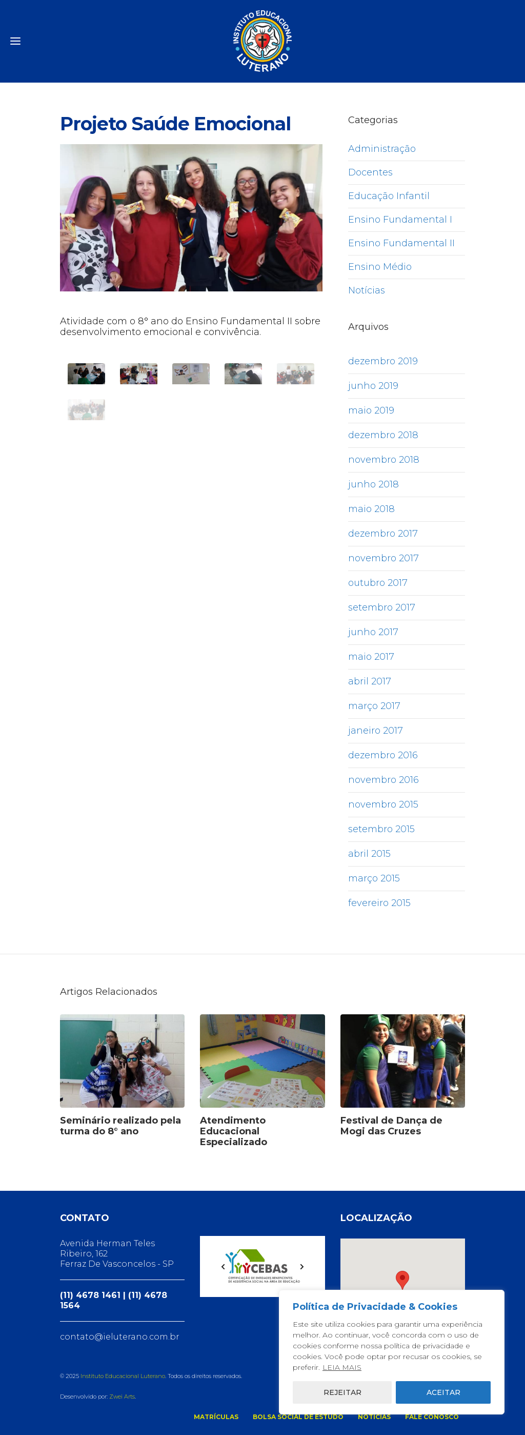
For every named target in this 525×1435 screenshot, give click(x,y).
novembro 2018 (383, 459)
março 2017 (374, 706)
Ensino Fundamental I (400, 219)
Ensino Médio (380, 266)
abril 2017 (369, 681)
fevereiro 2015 (379, 903)
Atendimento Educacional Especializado (233, 1131)
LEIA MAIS (341, 1367)
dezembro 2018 (383, 435)
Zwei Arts (122, 1396)
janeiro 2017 (375, 730)
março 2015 (374, 878)
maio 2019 (371, 410)
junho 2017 (373, 632)
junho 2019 (373, 385)
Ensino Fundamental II (401, 243)
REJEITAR (342, 1392)
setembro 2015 (381, 829)
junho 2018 (373, 484)
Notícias (366, 290)
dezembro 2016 (383, 755)
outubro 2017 (378, 582)
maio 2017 (371, 656)
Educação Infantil (389, 196)
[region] (391, 1352)
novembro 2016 (383, 779)
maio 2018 (371, 509)
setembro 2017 (381, 607)
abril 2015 (369, 853)
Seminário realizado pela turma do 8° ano (120, 1126)
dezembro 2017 (383, 533)
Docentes (370, 172)
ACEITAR (443, 1392)
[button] (402, 1280)
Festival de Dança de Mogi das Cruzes (391, 1126)
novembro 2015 (383, 804)
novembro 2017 (383, 558)
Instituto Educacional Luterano (122, 1376)
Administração (382, 148)
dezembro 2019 (383, 361)
